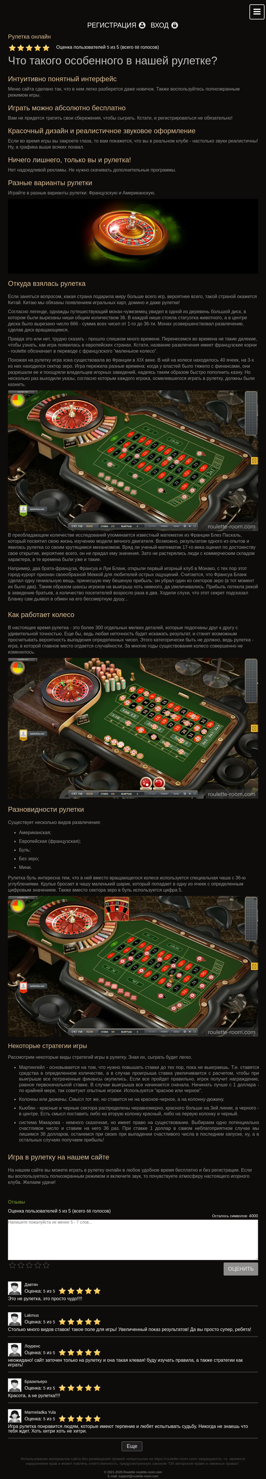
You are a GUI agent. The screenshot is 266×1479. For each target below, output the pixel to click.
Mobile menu (257, 11)
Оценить (241, 1269)
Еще (132, 1446)
